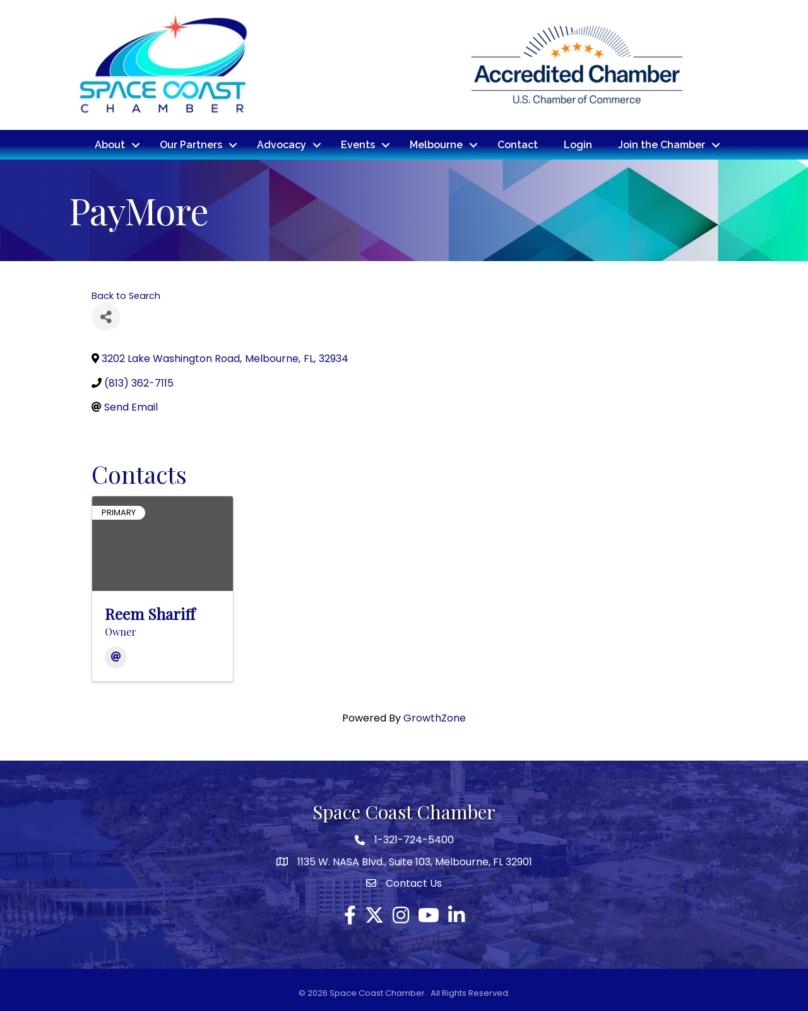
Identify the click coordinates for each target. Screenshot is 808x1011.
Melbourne (436, 144)
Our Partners (191, 144)
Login (578, 144)
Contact (517, 144)
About (110, 144)
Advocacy (281, 144)
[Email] (116, 657)
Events (358, 144)
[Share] (106, 316)
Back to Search (126, 295)
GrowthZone (434, 717)
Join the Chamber (661, 144)
